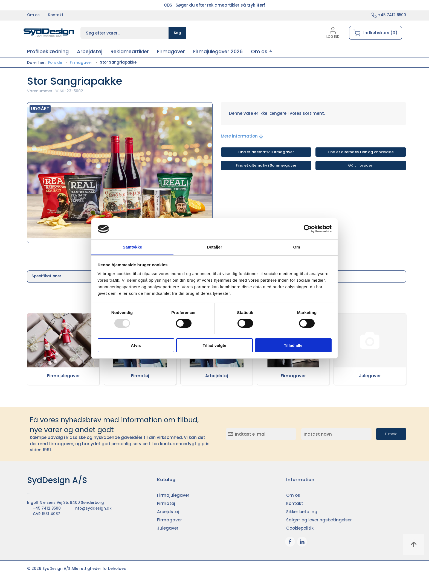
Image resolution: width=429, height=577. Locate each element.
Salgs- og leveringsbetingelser (319, 520)
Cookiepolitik (300, 528)
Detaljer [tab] (214, 247)
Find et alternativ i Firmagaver (266, 152)
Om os (33, 15)
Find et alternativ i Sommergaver (266, 165)
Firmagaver (81, 62)
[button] (261, 51)
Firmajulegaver (63, 376)
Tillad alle (293, 345)
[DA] (49, 33)
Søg (177, 32)
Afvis (136, 345)
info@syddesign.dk (93, 508)
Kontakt (55, 15)
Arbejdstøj (216, 376)
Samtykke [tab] (132, 247)
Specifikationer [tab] (46, 276)
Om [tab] (296, 247)
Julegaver (370, 376)
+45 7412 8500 (392, 15)
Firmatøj (140, 376)
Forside (55, 62)
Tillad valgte (214, 345)
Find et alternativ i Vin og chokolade (361, 152)
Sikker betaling (301, 512)
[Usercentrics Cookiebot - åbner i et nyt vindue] (308, 229)
